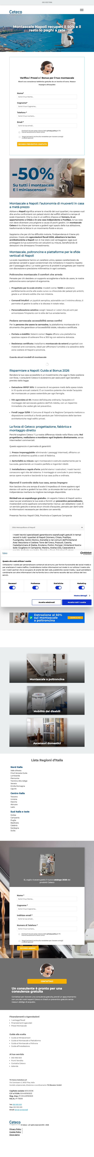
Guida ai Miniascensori (20, 1038)
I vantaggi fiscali (18, 1020)
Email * (20, 122)
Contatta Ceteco (18, 1063)
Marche (14, 802)
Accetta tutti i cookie (77, 602)
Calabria (14, 825)
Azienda (14, 1066)
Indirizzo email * (24, 915)
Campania (15, 818)
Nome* (20, 93)
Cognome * (22, 905)
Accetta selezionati (47, 602)
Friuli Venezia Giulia (19, 773)
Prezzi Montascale (19, 1026)
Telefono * (22, 112)
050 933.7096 (47, 2)
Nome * (20, 895)
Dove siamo (14, 1135)
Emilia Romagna (18, 786)
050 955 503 (16, 1058)
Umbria (14, 799)
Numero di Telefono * (27, 925)
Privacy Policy (15, 1129)
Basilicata (15, 823)
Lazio (13, 807)
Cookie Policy (15, 1132)
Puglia (13, 820)
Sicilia (13, 831)
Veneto (14, 784)
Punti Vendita (17, 1061)
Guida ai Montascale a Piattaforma (26, 1041)
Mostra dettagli (80, 596)
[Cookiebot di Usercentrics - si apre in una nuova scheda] (82, 553)
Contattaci (47, 981)
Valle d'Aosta (16, 771)
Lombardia (15, 776)
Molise (13, 815)
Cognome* (22, 103)
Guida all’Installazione (20, 1046)
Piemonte (15, 778)
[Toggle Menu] (81, 10)
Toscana (14, 797)
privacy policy (52, 131)
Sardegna (15, 828)
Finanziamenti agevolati (21, 1023)
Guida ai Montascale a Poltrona (24, 1043)
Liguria (13, 789)
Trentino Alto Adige (19, 781)
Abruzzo (14, 804)
